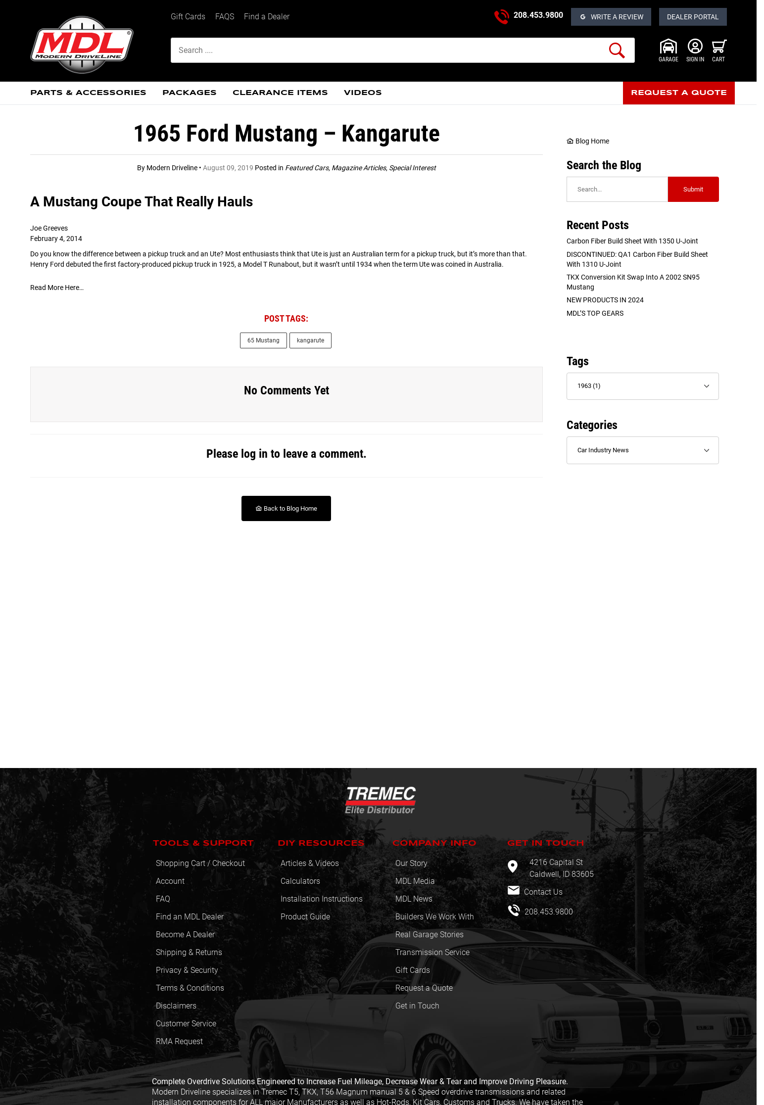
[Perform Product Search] (617, 50)
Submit (693, 189)
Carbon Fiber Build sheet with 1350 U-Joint (632, 241)
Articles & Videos (310, 863)
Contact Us (542, 892)
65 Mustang (263, 340)
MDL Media (415, 881)
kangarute (310, 340)
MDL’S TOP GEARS (595, 313)
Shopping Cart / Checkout (200, 863)
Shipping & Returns (189, 952)
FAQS (224, 16)
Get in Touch (417, 1005)
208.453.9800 (538, 15)
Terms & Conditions (190, 988)
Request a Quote (424, 988)
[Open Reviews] (611, 17)
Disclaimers (176, 1005)
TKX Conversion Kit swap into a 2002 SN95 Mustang (633, 282)
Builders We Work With (434, 916)
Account (170, 881)
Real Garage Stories (429, 934)
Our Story (411, 863)
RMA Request (179, 1041)
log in (254, 454)
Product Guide (305, 916)
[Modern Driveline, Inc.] (96, 45)
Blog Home (588, 141)
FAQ (163, 899)
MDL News (413, 899)
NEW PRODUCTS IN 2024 (605, 300)
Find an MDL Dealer (190, 916)
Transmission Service (432, 952)
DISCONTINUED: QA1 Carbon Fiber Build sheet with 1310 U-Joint (637, 259)
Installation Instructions (322, 899)
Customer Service (186, 1023)
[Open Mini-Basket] (719, 50)
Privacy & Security (187, 970)
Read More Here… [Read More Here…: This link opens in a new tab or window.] (57, 287)
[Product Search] (403, 50)
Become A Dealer (185, 934)
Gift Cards (188, 16)
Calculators (300, 881)
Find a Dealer (266, 16)
